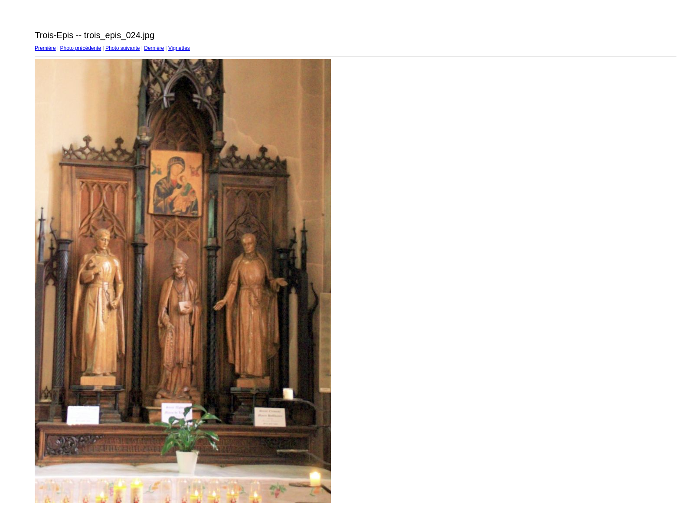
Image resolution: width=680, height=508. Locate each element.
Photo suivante (122, 48)
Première (45, 48)
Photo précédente (80, 48)
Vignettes (179, 48)
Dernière (154, 48)
